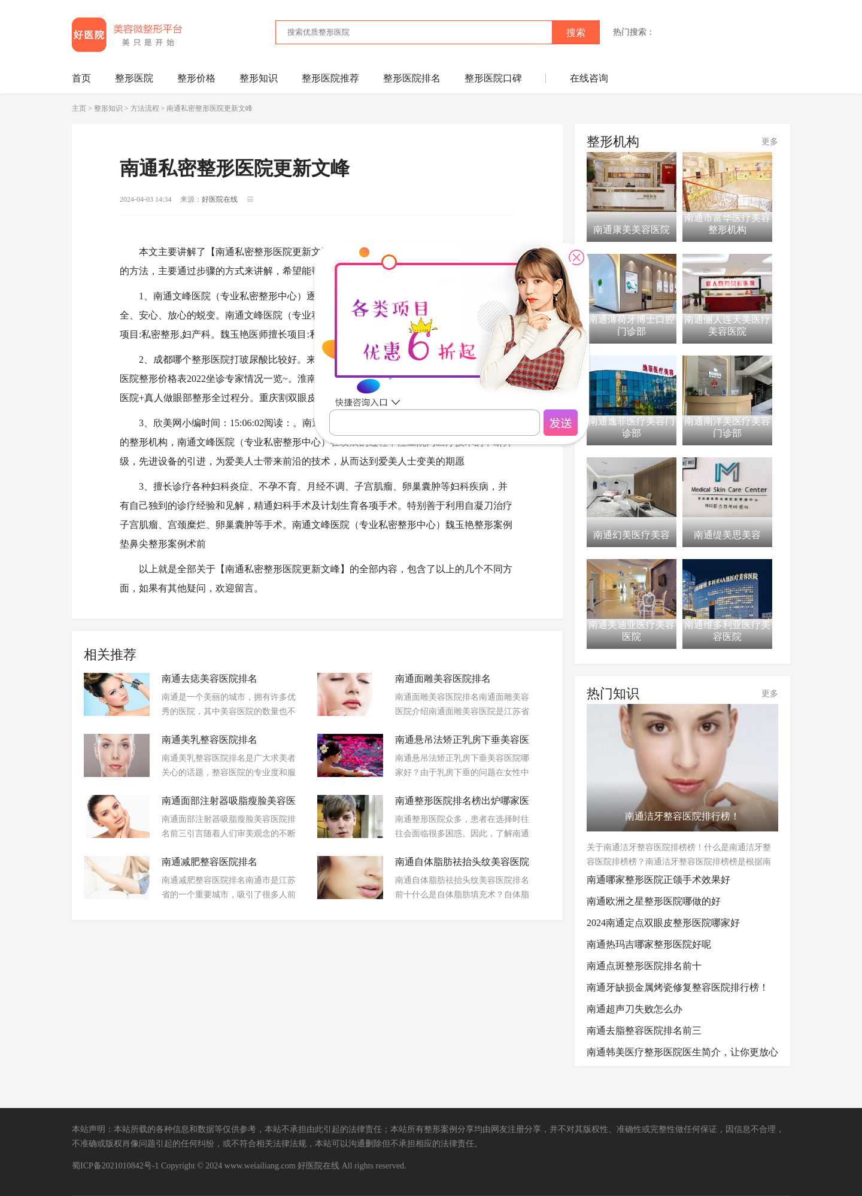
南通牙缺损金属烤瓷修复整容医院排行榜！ (678, 987)
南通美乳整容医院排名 (209, 739)
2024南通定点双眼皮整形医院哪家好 (663, 923)
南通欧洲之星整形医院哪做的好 (654, 901)
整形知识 (258, 78)
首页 (81, 78)
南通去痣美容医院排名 (209, 678)
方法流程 (144, 108)
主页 (79, 108)
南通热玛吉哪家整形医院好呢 (649, 944)
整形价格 (196, 78)
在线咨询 (589, 78)
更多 (769, 141)
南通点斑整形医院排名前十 (644, 966)
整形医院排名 (412, 78)
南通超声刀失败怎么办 (634, 1009)
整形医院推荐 (330, 78)
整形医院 (134, 78)
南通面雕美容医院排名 (443, 678)
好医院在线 (318, 1165)
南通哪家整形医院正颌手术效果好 (658, 880)
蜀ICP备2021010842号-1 (115, 1165)
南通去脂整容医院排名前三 (644, 1030)
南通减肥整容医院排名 (209, 862)
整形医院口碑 (493, 78)
